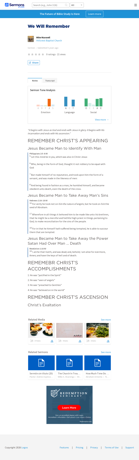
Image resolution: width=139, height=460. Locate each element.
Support (129, 447)
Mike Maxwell (43, 37)
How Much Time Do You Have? (101, 373)
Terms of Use (112, 447)
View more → (102, 119)
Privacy (94, 447)
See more (106, 319)
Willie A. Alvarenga (66, 376)
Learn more (94, 14)
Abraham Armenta (94, 376)
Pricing (79, 447)
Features (64, 447)
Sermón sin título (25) (41, 373)
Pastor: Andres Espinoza (41, 376)
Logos (24, 447)
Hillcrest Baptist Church (49, 40)
